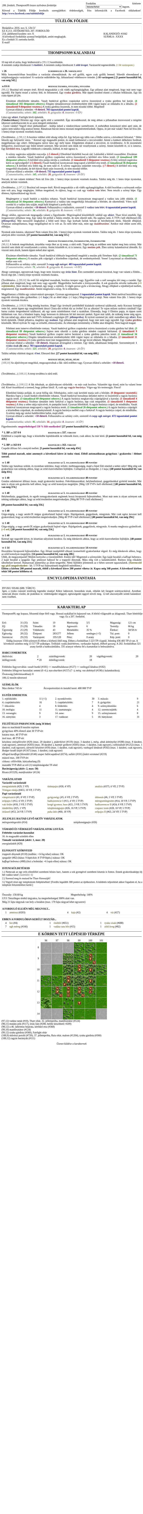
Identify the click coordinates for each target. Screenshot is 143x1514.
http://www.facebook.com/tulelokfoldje (23, 13)
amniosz (13, 912)
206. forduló (8, 5)
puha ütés (52, 811)
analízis (99, 786)
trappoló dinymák (11, 854)
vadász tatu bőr (61, 926)
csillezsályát (119, 744)
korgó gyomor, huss (58, 804)
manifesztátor (25, 772)
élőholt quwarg (107, 643)
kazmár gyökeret (63, 744)
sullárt (72, 754)
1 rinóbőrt (37, 65)
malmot (54, 320)
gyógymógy (54, 797)
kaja (45, 297)
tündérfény (7, 808)
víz (112, 912)
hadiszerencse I (55, 801)
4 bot (37, 353)
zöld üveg (109, 926)
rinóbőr (57, 923)
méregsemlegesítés (104, 801)
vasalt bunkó (34, 667)
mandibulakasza (60, 667)
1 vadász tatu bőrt (94, 207)
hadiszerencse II (103, 804)
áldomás (99, 797)
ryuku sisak (110, 923)
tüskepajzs (53, 786)
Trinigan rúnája (10, 790)
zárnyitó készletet (35, 747)
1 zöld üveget (80, 65)
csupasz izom (102, 808)
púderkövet (59, 742)
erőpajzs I (7, 801)
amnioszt (21, 744)
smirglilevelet (19, 742)
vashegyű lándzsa (89, 667)
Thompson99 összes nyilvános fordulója (36, 5)
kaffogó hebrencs (11, 861)
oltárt (15, 117)
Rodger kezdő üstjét (12, 750)
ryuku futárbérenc (70, 643)
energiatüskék (9, 786)
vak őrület (7, 804)
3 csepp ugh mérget (57, 264)
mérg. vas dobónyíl (85, 670)
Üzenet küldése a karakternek (71, 1043)
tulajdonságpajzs (56, 808)
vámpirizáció (8, 797)
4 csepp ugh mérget (100, 416)
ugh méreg (14, 926)
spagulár (6, 857)
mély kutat (65, 143)
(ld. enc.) (23, 345)
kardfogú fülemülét (20, 754)
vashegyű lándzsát (92, 747)
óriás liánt (71, 272)
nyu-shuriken (55, 670)
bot (11, 923)
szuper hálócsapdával (49, 754)
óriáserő (6, 811)
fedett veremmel (91, 754)
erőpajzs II (100, 811)
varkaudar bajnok (90, 643)
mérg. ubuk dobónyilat (105, 742)
